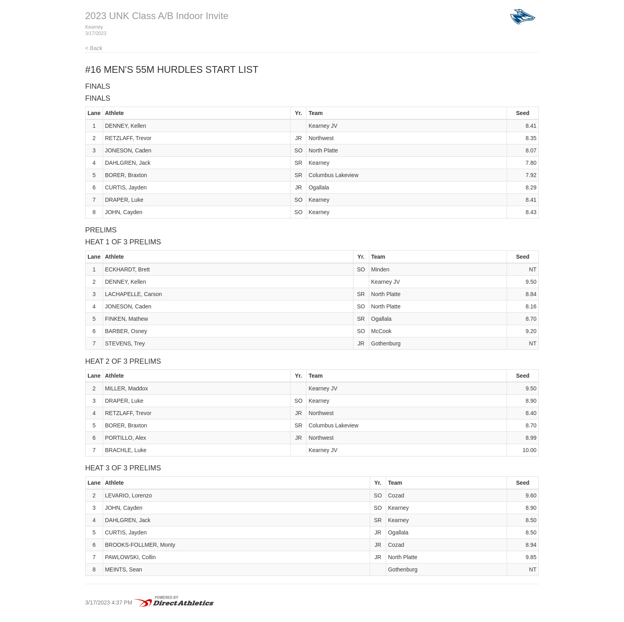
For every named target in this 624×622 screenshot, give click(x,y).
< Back (93, 48)
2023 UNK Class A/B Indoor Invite (156, 15)
